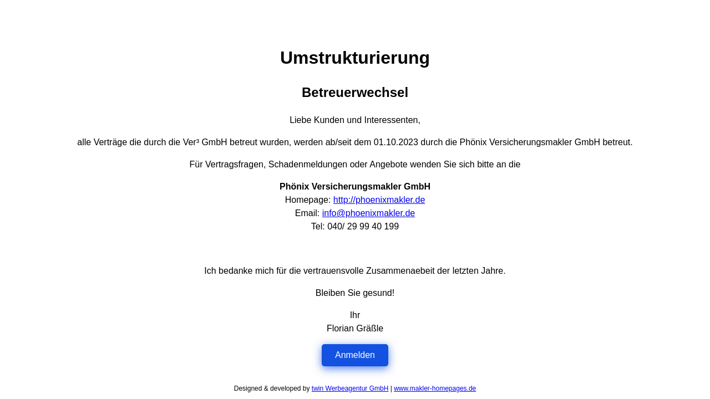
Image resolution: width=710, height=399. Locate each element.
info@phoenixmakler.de (368, 213)
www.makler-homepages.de (435, 388)
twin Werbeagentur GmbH (350, 388)
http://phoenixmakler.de (379, 199)
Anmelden (355, 355)
